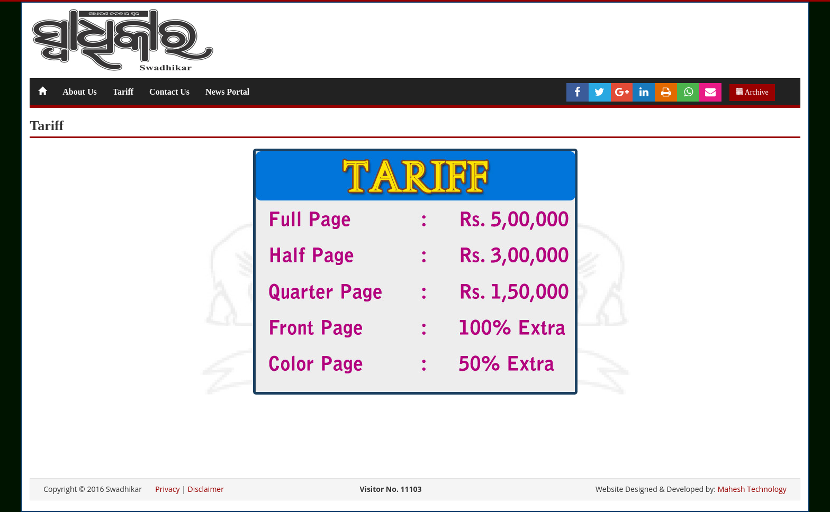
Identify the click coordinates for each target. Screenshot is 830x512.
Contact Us (169, 91)
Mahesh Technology (752, 489)
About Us (79, 91)
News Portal (227, 91)
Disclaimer (205, 489)
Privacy (167, 489)
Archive (752, 92)
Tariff (123, 91)
